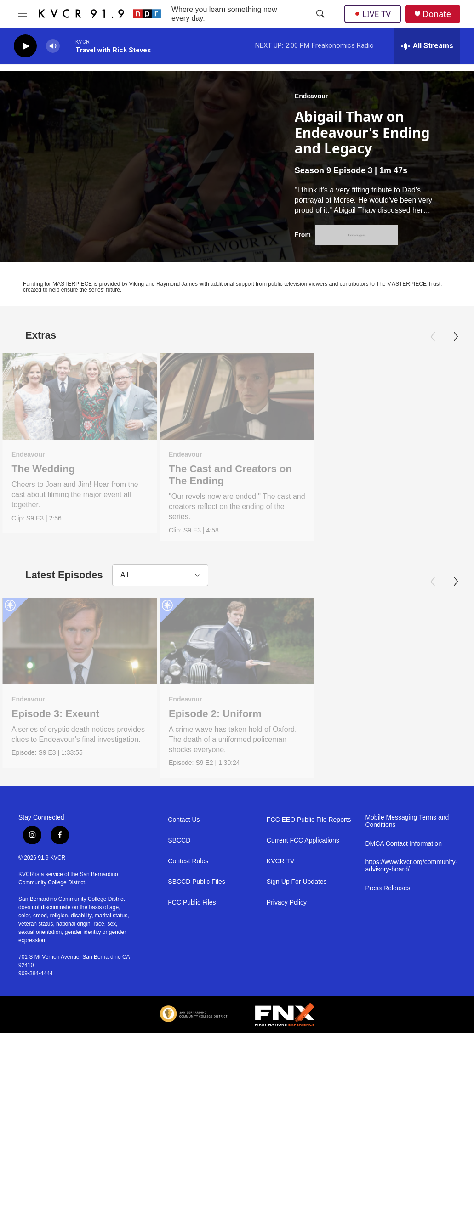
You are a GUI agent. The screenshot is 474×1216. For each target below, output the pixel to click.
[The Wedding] (79, 396)
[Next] (455, 337)
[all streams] (427, 46)
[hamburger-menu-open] (22, 14)
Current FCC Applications (303, 1014)
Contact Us (184, 993)
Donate (437, 14)
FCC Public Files (192, 1076)
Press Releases (387, 1062)
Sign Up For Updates (297, 1055)
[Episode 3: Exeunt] (79, 727)
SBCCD (179, 1014)
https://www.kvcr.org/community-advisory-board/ (410, 1040)
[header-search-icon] (320, 14)
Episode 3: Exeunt (55, 800)
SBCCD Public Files (196, 1055)
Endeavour (311, 96)
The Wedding (43, 469)
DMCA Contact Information (403, 1017)
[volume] (53, 46)
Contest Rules (188, 1035)
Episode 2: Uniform (215, 800)
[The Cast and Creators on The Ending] (237, 396)
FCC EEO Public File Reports (309, 993)
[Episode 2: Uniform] (237, 727)
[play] (25, 46)
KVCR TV (280, 1035)
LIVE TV (372, 13)
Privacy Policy (287, 1076)
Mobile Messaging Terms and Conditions (407, 995)
